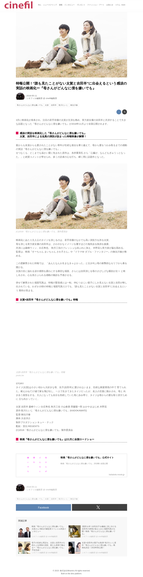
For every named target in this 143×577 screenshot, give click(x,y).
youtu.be (20, 375)
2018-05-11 (31, 96)
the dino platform (74, 574)
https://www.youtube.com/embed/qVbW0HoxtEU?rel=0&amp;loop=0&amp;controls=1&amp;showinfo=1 (71, 338)
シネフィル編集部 (34, 98)
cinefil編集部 (51, 98)
